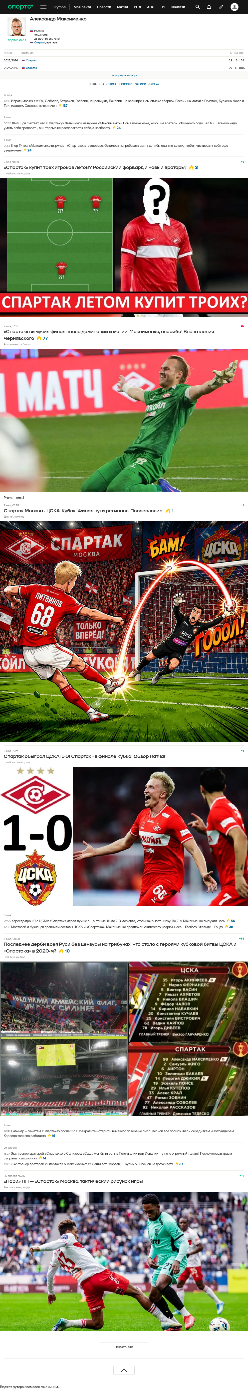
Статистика (108, 84)
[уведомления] (209, 7)
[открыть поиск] (198, 7)
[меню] (43, 7)
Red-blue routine (14, 957)
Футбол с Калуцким (17, 173)
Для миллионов (14, 516)
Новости (125, 84)
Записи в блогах (147, 84)
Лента (93, 84)
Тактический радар (17, 1187)
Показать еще (124, 1347)
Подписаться (17, 40)
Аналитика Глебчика (17, 344)
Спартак (39, 42)
